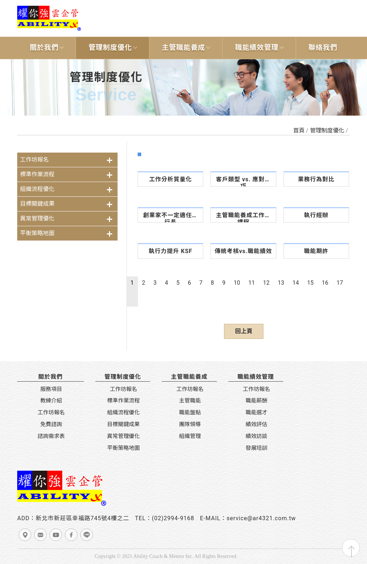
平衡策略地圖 (37, 233)
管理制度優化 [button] (110, 47)
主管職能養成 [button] (183, 47)
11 (251, 282)
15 (310, 282)
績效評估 (256, 424)
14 (295, 282)
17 (340, 282)
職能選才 (256, 412)
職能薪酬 (256, 400)
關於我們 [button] (44, 47)
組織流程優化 (37, 189)
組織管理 (190, 436)
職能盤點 (190, 412)
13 (281, 282)
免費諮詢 (51, 424)
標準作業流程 (37, 174)
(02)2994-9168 (173, 518)
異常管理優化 (37, 218)
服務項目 (51, 389)
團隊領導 (190, 424)
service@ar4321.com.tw (261, 518)
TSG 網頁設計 (256, 556)
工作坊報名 (34, 159)
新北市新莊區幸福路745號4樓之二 (82, 518)
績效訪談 (256, 436)
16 (325, 282)
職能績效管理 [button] (256, 47)
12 (266, 282)
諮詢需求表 (51, 436)
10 (237, 282)
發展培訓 (256, 448)
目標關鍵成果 (37, 203)
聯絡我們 (323, 47)
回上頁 (243, 331)
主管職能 (190, 400)
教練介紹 (51, 400)
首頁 (299, 130)
